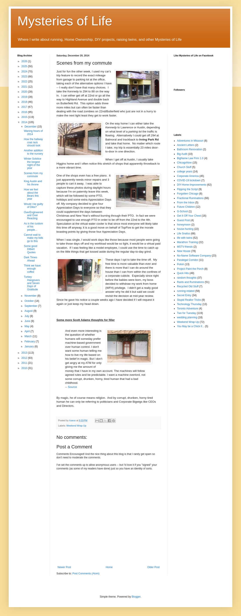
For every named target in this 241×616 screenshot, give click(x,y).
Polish (180, 264)
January (30, 346)
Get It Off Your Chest (189, 215)
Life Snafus (183, 233)
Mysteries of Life (64, 21)
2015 (24, 117)
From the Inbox (186, 202)
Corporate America (188, 176)
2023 (24, 76)
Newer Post (64, 567)
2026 (24, 61)
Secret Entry (184, 295)
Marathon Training (187, 242)
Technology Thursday (189, 304)
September (31, 305)
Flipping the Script (187, 189)
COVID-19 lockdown (189, 180)
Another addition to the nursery (33, 152)
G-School (182, 211)
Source (72, 387)
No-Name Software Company (194, 255)
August (29, 310)
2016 (24, 112)
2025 (24, 66)
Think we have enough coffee (32, 268)
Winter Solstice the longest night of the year (32, 163)
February (30, 341)
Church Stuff (184, 167)
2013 (24, 352)
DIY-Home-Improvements (191, 184)
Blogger (136, 596)
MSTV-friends (185, 246)
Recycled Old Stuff (187, 286)
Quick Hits (183, 273)
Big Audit (182, 153)
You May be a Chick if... (190, 326)
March (29, 336)
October (30, 300)
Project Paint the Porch (190, 268)
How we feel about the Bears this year (31, 194)
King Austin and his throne (33, 183)
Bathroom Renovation (189, 149)
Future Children (186, 206)
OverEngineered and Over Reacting (33, 215)
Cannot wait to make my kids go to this (33, 238)
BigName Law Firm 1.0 (190, 158)
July (27, 316)
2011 (24, 362)
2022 (24, 81)
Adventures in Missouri (190, 140)
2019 (24, 96)
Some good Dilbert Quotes (30, 249)
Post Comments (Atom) (85, 573)
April (27, 331)
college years (184, 171)
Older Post (153, 567)
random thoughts (186, 277)
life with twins (184, 237)
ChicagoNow (184, 162)
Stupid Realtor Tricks (189, 299)
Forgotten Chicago (187, 193)
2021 (24, 86)
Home (109, 567)
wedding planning (187, 317)
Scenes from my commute (33, 175)
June (28, 321)
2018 (24, 101)
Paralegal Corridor (187, 259)
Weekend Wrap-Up (76, 425)
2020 (24, 91)
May (27, 326)
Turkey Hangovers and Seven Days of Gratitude (32, 283)
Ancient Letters (185, 145)
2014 (24, 122)
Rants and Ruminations (190, 282)
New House (183, 251)
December (31, 126)
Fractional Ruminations (190, 198)
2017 (24, 106)
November (31, 295)
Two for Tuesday (186, 313)
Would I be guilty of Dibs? (33, 206)
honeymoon (184, 224)
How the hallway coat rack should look (33, 142)
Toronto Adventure (187, 308)
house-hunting (185, 228)
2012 (24, 357)
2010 (24, 368)
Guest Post (183, 220)
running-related (186, 290)
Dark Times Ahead (30, 259)
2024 (24, 71)
